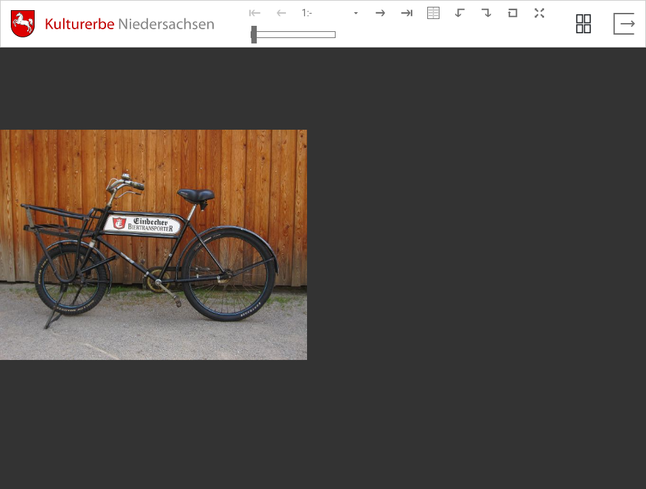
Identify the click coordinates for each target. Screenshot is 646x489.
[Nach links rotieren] (460, 13)
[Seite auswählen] (331, 13)
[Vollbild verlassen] (624, 24)
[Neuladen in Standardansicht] (513, 13)
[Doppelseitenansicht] (433, 13)
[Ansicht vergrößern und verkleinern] (293, 34)
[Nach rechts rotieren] (486, 13)
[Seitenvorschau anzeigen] (583, 23)
